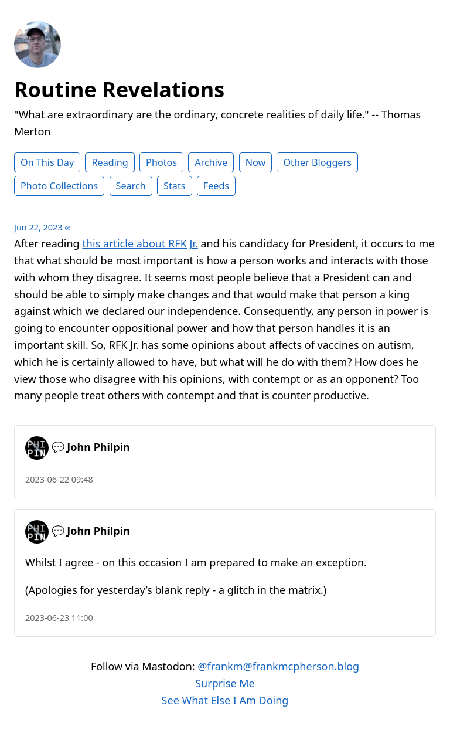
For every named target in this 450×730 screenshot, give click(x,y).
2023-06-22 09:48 (59, 479)
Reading (109, 162)
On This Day (47, 162)
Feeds (216, 185)
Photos (161, 162)
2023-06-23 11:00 (59, 617)
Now (256, 162)
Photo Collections (59, 185)
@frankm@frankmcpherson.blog (278, 666)
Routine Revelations (119, 89)
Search (131, 185)
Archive (211, 162)
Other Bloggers (317, 162)
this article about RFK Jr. (139, 243)
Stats (174, 185)
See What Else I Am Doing (225, 700)
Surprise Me (225, 683)
